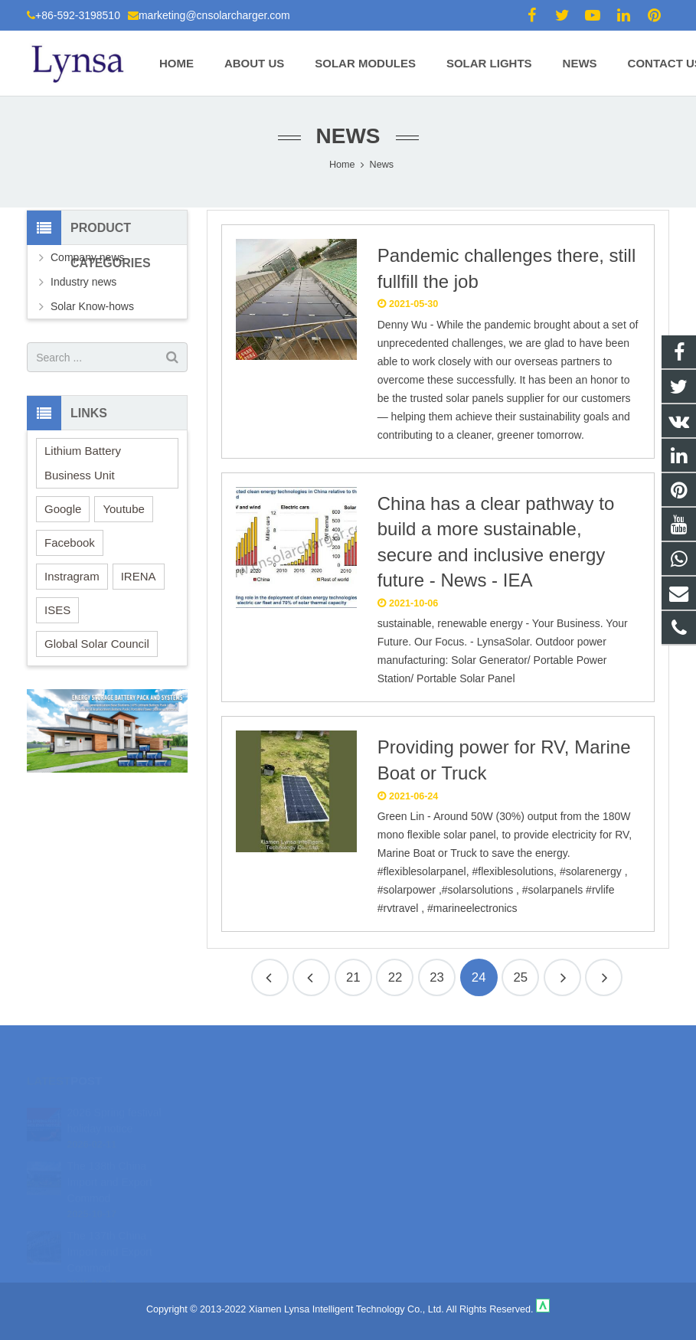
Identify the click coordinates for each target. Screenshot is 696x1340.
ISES (57, 609)
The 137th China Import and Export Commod (109, 1233)
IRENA (138, 576)
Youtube (124, 508)
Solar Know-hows (92, 306)
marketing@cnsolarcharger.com (214, 15)
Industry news (83, 282)
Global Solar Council (96, 643)
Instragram (72, 576)
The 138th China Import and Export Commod (109, 1164)
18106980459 (402, 1111)
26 (603, 977)
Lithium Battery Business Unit (82, 463)
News (348, 136)
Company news (88, 257)
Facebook (69, 542)
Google (62, 508)
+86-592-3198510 (77, 15)
